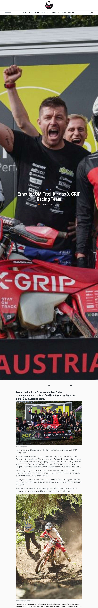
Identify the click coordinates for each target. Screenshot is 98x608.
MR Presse (46, 205)
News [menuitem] (24, 12)
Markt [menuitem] (37, 12)
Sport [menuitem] (31, 12)
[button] (27, 385)
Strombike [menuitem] (53, 12)
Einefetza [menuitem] (44, 12)
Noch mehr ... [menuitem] (72, 13)
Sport (49, 189)
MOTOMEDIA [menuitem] (62, 12)
